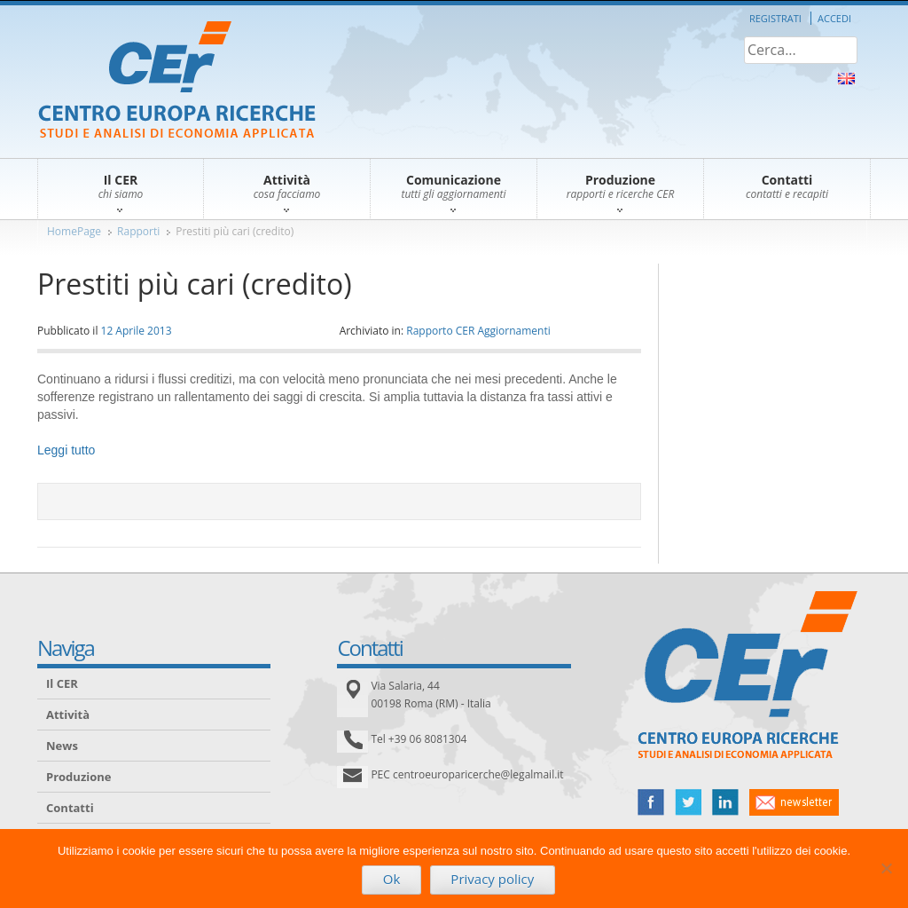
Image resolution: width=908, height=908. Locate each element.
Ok (392, 879)
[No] (886, 868)
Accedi (834, 18)
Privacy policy (492, 879)
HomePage (74, 231)
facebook (651, 802)
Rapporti (138, 231)
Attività (68, 714)
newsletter (794, 802)
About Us (846, 78)
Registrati (775, 18)
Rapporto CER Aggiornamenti (478, 330)
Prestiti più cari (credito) (235, 231)
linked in (725, 802)
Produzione (78, 777)
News (62, 746)
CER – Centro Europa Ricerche (177, 81)
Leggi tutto (66, 450)
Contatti (70, 808)
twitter (688, 802)
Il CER (62, 683)
